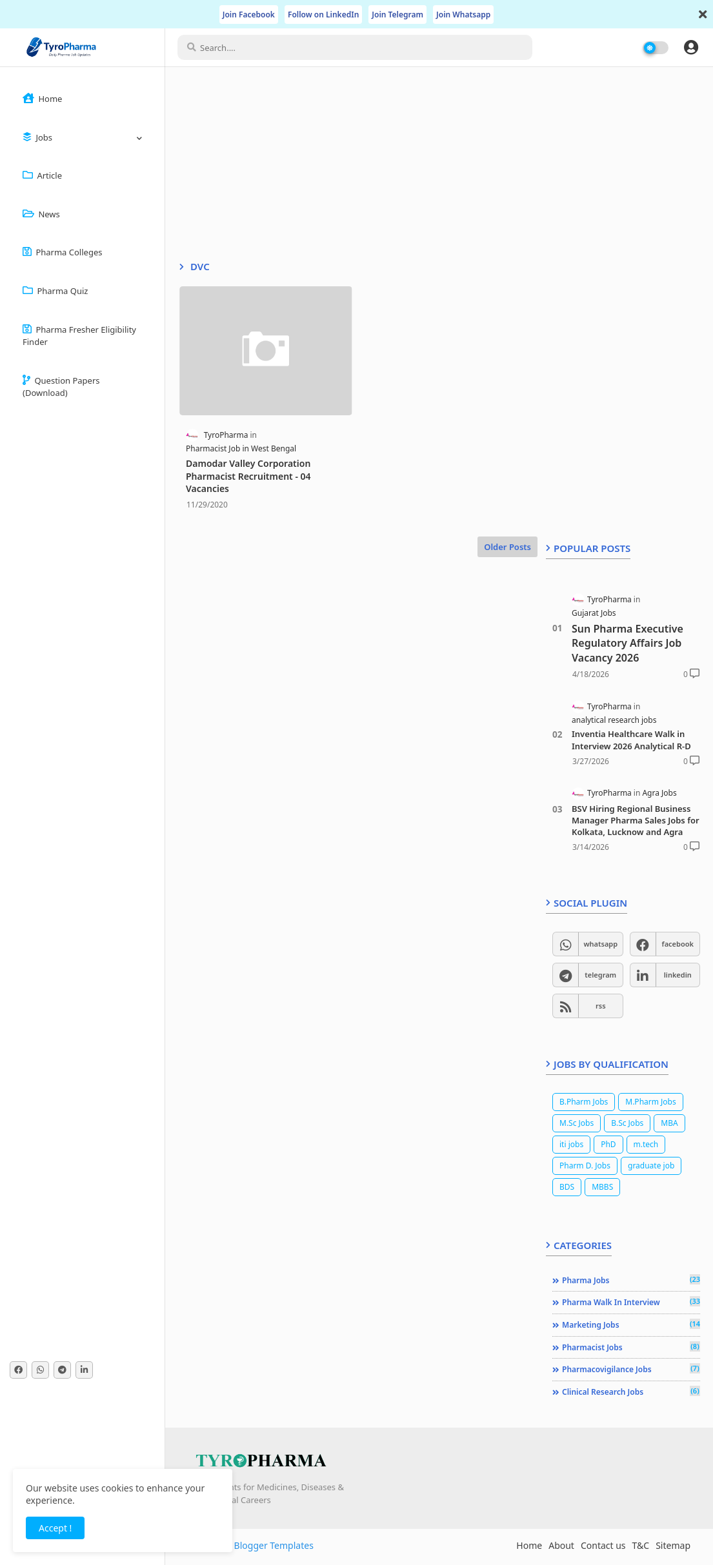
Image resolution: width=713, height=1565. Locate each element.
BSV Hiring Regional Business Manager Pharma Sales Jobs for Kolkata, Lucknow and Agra (635, 820)
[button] (691, 47)
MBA (669, 1122)
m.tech (646, 1144)
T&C (641, 1545)
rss (601, 1005)
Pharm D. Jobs (584, 1165)
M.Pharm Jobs (650, 1101)
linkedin (678, 974)
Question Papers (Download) (61, 387)
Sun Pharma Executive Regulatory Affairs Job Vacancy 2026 (627, 643)
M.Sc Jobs (576, 1122)
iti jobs (571, 1144)
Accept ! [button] (55, 1528)
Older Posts (507, 547)
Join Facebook (249, 14)
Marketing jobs (631, 1324)
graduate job (651, 1165)
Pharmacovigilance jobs (631, 1369)
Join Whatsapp (463, 14)
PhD (608, 1144)
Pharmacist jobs (631, 1347)
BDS (566, 1186)
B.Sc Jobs (627, 1122)
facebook (678, 944)
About (561, 1545)
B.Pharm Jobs (583, 1101)
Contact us (603, 1545)
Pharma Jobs (631, 1280)
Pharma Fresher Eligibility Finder (79, 336)
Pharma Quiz (55, 291)
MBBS (602, 1186)
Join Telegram (397, 14)
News (41, 214)
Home (42, 98)
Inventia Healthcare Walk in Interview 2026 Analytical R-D (631, 739)
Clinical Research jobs (631, 1391)
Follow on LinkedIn (323, 14)
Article (42, 175)
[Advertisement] (355, 170)
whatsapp (600, 944)
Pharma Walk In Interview (631, 1302)
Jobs (37, 137)
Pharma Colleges (62, 252)
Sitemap (673, 1545)
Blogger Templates (274, 1545)
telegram (600, 974)
